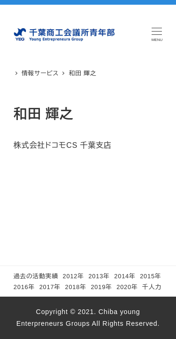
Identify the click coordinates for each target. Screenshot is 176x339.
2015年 (150, 276)
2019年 (101, 287)
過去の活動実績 (36, 276)
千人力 (151, 287)
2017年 (50, 287)
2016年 (24, 287)
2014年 (124, 276)
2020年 (127, 287)
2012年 (73, 276)
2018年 (75, 287)
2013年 (98, 276)
